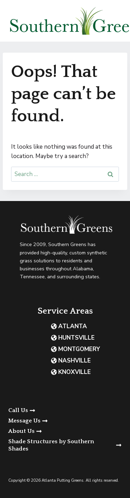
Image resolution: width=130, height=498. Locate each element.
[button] (65, 421)
